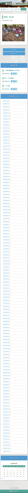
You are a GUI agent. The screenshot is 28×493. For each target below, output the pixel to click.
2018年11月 (6, 318)
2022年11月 (6, 209)
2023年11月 (6, 176)
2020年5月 (5, 279)
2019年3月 (5, 312)
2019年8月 (5, 300)
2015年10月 (6, 415)
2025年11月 (6, 116)
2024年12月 (6, 146)
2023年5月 (5, 194)
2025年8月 (5, 125)
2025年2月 (5, 140)
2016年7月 (5, 387)
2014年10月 (6, 451)
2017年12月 (6, 342)
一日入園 (7, 86)
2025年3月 (5, 137)
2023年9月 (5, 182)
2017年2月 (5, 369)
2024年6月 (5, 158)
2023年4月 (5, 197)
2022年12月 (6, 206)
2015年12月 (6, 409)
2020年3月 (5, 285)
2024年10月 (6, 152)
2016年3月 (5, 399)
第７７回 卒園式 (9, 78)
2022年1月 (5, 236)
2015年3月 (5, 436)
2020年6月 (5, 276)
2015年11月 (6, 412)
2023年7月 (5, 188)
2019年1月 (5, 315)
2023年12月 (6, 173)
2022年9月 (5, 215)
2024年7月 (5, 155)
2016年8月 (5, 384)
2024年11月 (6, 149)
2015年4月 (5, 433)
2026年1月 (5, 109)
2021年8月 (5, 248)
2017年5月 (5, 363)
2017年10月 (6, 348)
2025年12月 (6, 113)
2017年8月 (5, 354)
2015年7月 (5, 424)
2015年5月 (5, 430)
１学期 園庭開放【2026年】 (12, 70)
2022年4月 (5, 227)
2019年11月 (6, 294)
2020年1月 (5, 288)
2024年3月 (5, 164)
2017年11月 (6, 345)
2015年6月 (5, 427)
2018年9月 (5, 321)
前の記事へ (14, 53)
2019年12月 (6, 291)
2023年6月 (5, 191)
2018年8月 (5, 324)
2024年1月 (5, 170)
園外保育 (17, 9)
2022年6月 (5, 221)
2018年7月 (5, 327)
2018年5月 (5, 333)
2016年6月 (5, 390)
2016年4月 (5, 396)
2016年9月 (5, 381)
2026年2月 (5, 106)
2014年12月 (6, 445)
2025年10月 (6, 119)
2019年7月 (5, 303)
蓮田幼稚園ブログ (5, 9)
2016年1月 (5, 405)
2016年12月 (6, 372)
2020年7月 (5, 273)
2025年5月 (5, 131)
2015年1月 (5, 442)
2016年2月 (5, 403)
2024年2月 (5, 167)
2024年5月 (5, 161)
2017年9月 (5, 351)
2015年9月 (5, 418)
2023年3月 (5, 200)
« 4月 (2, 478)
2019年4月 (5, 309)
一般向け (12, 9)
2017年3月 (5, 366)
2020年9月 (5, 267)
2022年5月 (5, 224)
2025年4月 (5, 134)
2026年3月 (5, 103)
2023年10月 (6, 179)
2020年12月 (6, 261)
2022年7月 (5, 218)
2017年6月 (5, 360)
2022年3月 (5, 230)
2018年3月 (5, 336)
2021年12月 (6, 239)
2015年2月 (5, 439)
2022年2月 (5, 233)
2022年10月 (6, 212)
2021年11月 (6, 242)
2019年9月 (5, 297)
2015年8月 (5, 421)
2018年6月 (5, 330)
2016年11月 (6, 375)
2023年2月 (5, 203)
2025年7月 (5, 128)
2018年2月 (5, 339)
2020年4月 (5, 282)
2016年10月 (6, 378)
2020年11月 (6, 264)
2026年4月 (5, 100)
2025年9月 (5, 122)
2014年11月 (6, 448)
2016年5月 (5, 393)
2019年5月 (5, 306)
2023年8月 (5, 185)
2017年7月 (5, 357)
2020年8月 (5, 270)
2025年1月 (5, 143)
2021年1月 (5, 257)
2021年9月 (5, 245)
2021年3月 (5, 254)
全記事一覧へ (14, 49)
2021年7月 (5, 251)
